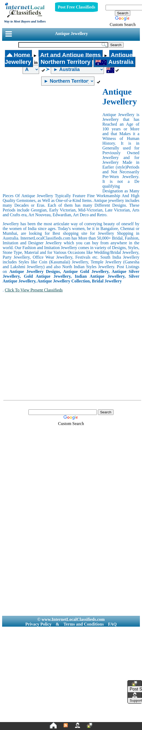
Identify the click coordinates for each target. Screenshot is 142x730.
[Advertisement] (50, 139)
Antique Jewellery (71, 33)
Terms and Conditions (84, 624)
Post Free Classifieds (76, 7)
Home (18, 55)
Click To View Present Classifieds (34, 290)
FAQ (112, 624)
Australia (114, 62)
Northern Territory (65, 62)
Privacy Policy (38, 624)
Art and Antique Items (70, 55)
